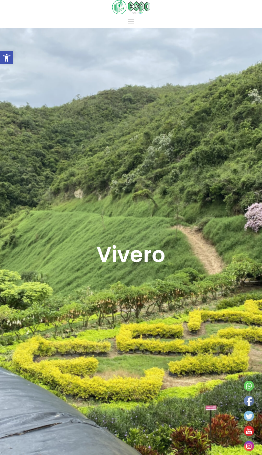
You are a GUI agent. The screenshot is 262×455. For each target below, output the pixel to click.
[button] (6, 57)
